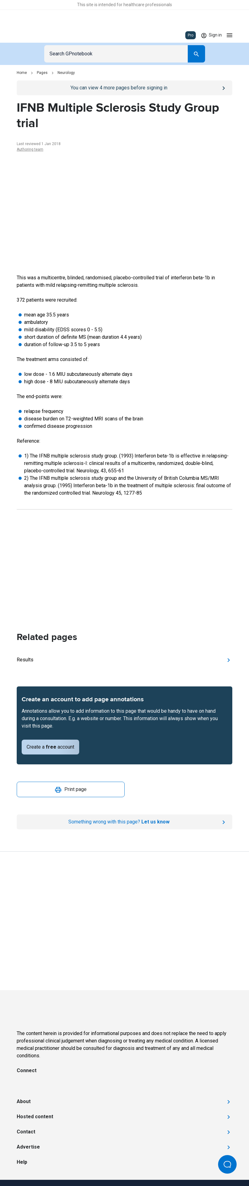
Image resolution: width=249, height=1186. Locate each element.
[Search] (196, 53)
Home (22, 73)
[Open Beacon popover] (227, 1164)
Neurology (66, 73)
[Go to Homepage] (35, 35)
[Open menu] (229, 35)
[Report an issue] (124, 821)
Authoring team (30, 149)
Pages (42, 73)
